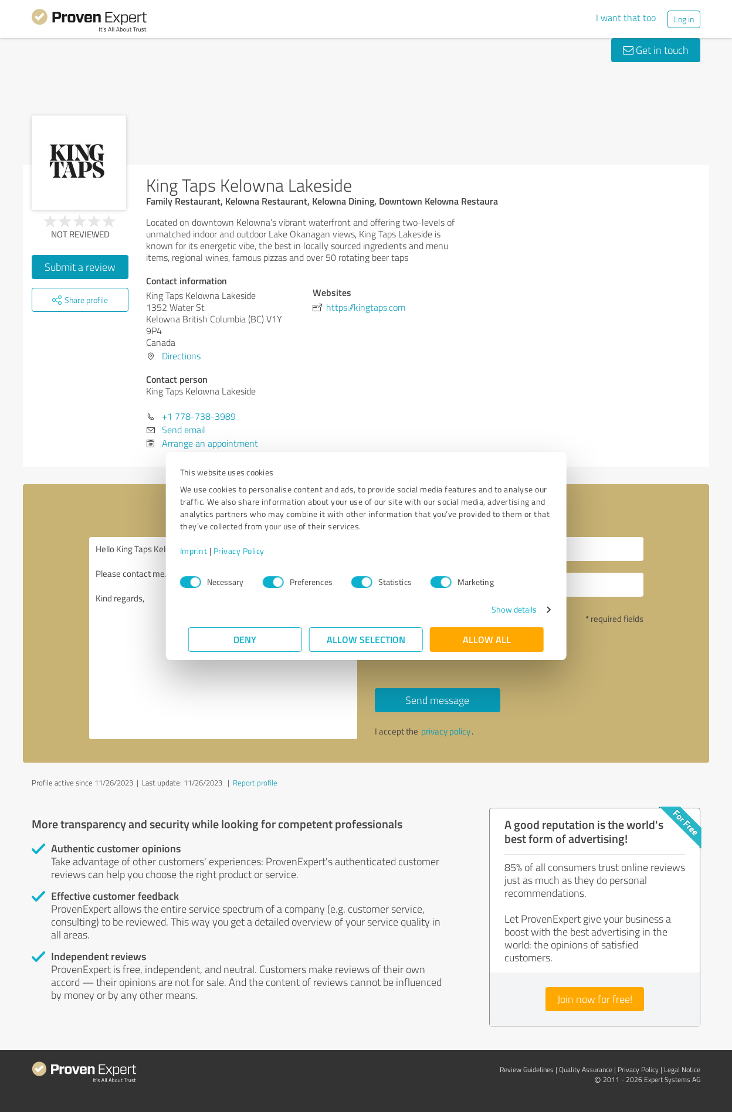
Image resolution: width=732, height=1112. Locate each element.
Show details (505, 609)
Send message (437, 700)
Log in (684, 19)
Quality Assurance (585, 1069)
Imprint (202, 550)
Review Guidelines (527, 1069)
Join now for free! (594, 999)
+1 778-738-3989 (199, 416)
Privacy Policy (247, 550)
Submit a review (80, 267)
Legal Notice (682, 1069)
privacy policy (445, 731)
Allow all (487, 639)
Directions (181, 355)
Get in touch (656, 50)
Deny (245, 639)
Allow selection (366, 639)
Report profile (255, 782)
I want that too (626, 17)
